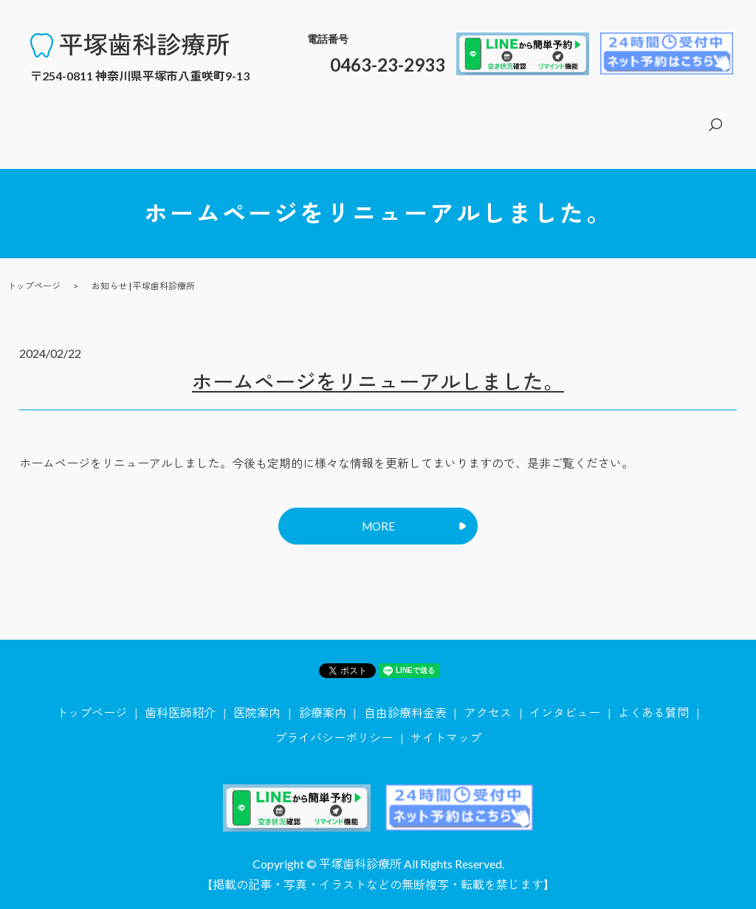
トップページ (304, 116)
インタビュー (564, 704)
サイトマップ (445, 728)
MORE (378, 513)
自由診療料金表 (594, 116)
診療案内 (517, 116)
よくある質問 (653, 704)
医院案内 (458, 116)
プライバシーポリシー (334, 728)
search (715, 117)
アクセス (671, 116)
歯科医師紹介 (387, 116)
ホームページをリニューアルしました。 (378, 365)
